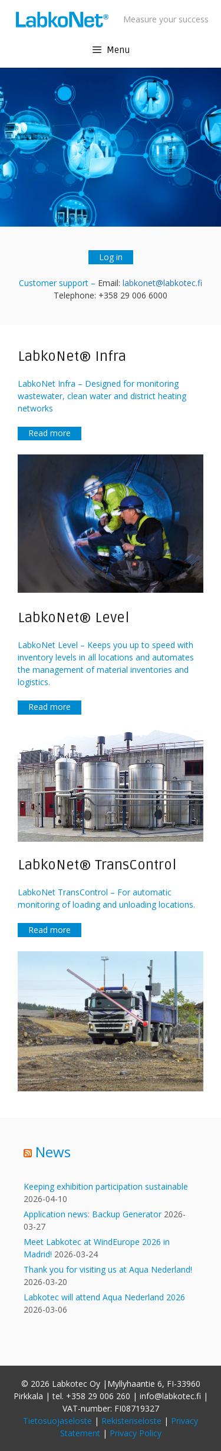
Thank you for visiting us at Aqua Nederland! (108, 1269)
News (53, 1151)
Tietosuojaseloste (57, 1420)
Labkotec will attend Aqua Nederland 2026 (104, 1297)
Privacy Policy (135, 1433)
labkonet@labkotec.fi (162, 282)
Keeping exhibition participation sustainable (106, 1186)
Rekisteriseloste (131, 1420)
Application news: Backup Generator (92, 1214)
